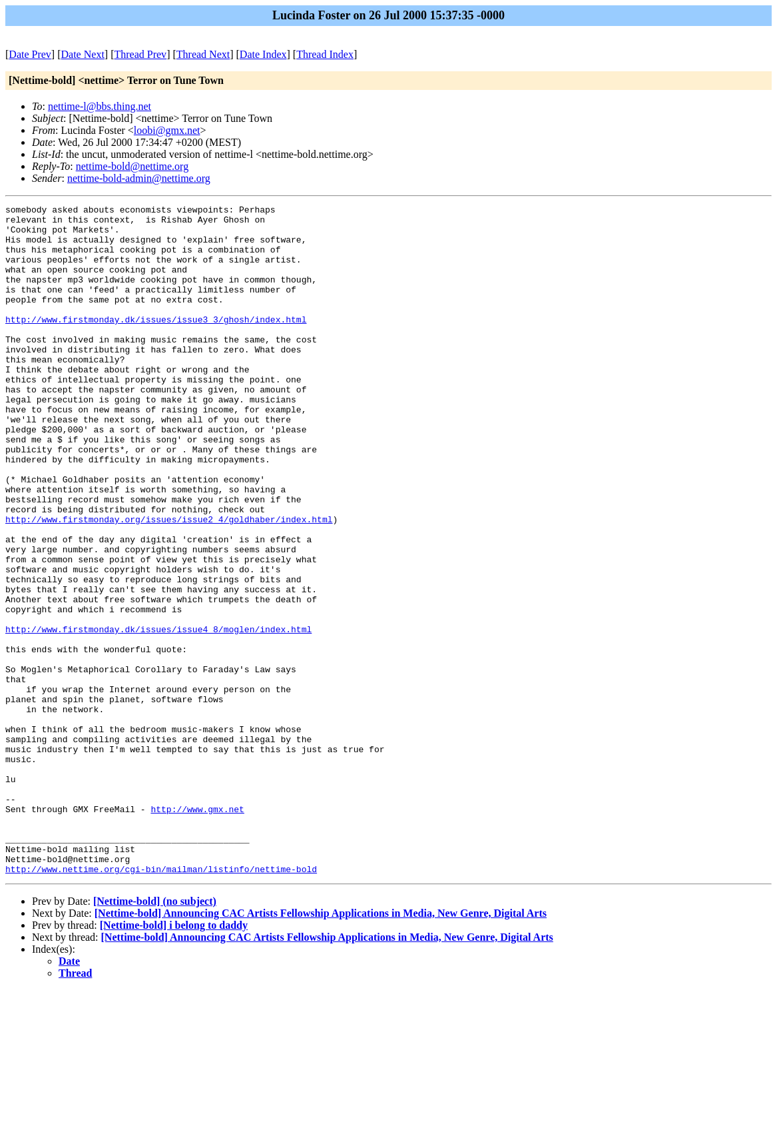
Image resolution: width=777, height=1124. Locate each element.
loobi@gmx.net (167, 130)
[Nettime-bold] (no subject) (154, 1035)
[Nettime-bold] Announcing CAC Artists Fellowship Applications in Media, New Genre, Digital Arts (321, 1047)
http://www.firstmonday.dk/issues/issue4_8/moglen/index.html (158, 715)
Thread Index (325, 54)
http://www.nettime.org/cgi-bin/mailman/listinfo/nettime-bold (161, 1003)
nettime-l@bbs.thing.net (99, 106)
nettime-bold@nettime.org (132, 166)
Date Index (263, 54)
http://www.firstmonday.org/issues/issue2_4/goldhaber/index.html (168, 583)
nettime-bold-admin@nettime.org (138, 178)
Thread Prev (140, 54)
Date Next (83, 54)
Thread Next (203, 54)
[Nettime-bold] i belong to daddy (174, 1059)
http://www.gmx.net (197, 931)
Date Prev (30, 54)
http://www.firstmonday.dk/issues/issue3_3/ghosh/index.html (155, 343)
